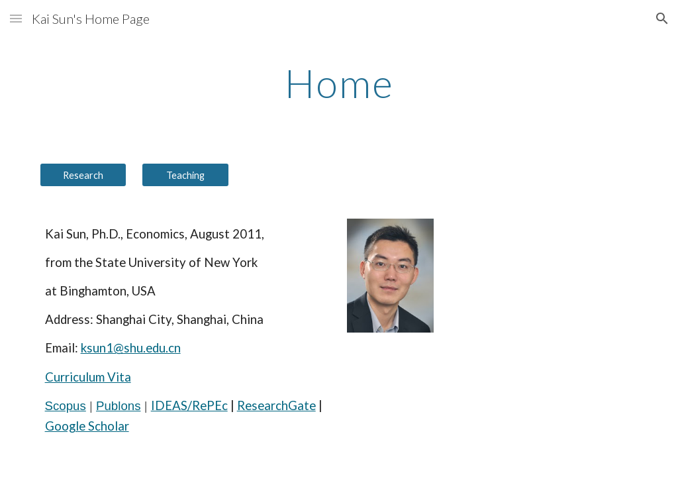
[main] (339, 83)
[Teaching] (185, 175)
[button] (16, 18)
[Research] (83, 175)
